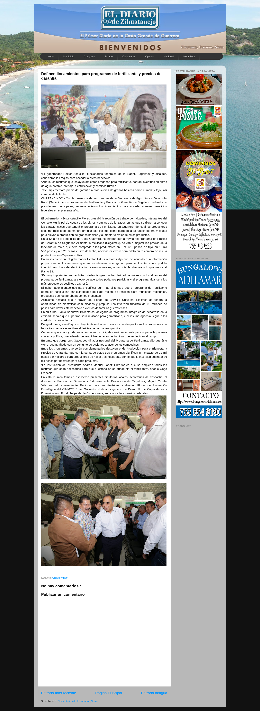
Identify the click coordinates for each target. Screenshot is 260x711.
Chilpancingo (60, 577)
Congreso (89, 56)
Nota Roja (189, 56)
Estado (108, 56)
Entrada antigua (154, 693)
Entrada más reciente (58, 693)
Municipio (68, 56)
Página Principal (108, 693)
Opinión (149, 56)
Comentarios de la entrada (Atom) (77, 701)
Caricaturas (128, 56)
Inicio (51, 56)
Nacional (169, 56)
